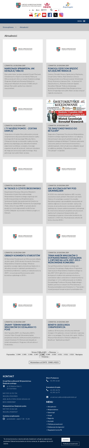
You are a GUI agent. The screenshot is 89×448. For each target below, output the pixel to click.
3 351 (60, 354)
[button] (80, 21)
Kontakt (51, 421)
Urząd (50, 415)
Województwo (53, 410)
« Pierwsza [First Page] (52, 352)
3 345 (24, 354)
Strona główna (8, 27)
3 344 (18, 354)
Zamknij (65, 440)
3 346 (30, 354)
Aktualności (24, 27)
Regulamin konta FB (55, 430)
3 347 (36, 354)
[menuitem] (57, 10)
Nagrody (51, 418)
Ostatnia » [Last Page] (45, 357)
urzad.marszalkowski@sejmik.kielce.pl (63, 397)
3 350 (54, 354)
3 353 (72, 354)
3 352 (66, 354)
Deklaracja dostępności (56, 427)
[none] (57, 10)
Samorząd (51, 412)
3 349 (48, 354)
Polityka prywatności (55, 424)
